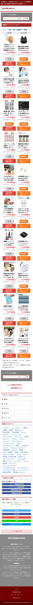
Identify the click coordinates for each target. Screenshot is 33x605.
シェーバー (6, 438)
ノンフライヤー (16, 427)
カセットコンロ (7, 436)
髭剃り (18, 445)
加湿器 (27, 436)
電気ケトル (21, 456)
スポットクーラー (17, 441)
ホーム (5, 29)
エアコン (22, 438)
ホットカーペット (23, 470)
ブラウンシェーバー (9, 458)
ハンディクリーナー (9, 443)
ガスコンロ (6, 441)
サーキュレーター (8, 445)
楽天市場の (9, 63)
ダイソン (23, 432)
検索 (26, 18)
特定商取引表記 (16, 592)
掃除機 (25, 427)
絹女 (18, 443)
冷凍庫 (16, 452)
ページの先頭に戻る (16, 531)
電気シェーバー (7, 461)
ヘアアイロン (18, 436)
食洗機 (5, 463)
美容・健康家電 (17, 29)
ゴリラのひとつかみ (9, 467)
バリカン (5, 447)
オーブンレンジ (16, 434)
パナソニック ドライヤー (18, 447)
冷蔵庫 (11, 430)
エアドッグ (12, 463)
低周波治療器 (7, 472)
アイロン (14, 438)
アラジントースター (9, 454)
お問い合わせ (16, 598)
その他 (5, 403)
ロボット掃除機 (7, 452)
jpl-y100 (14, 450)
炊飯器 (21, 450)
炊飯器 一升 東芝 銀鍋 (9, 456)
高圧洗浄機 (24, 452)
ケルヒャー (6, 434)
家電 (10, 29)
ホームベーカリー (22, 454)
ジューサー (17, 461)
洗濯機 (5, 430)
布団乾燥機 (6, 450)
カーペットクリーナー (9, 465)
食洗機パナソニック (19, 472)
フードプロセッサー (23, 467)
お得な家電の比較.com (8, 8)
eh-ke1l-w (25, 445)
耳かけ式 (6, 408)
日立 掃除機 (15, 432)
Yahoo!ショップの (24, 63)
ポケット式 (7, 417)
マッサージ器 (21, 458)
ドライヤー (6, 427)
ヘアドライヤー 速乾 (9, 470)
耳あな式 (6, 413)
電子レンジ (18, 430)
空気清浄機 (6, 432)
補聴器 (5, 399)
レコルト (26, 461)
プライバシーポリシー (16, 595)
